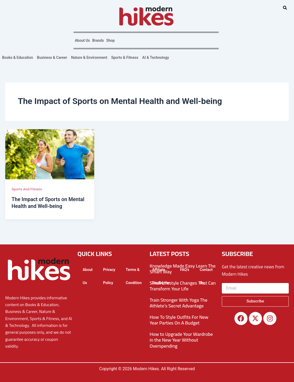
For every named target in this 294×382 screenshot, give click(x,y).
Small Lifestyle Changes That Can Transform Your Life (183, 285)
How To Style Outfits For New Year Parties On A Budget (179, 319)
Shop (110, 40)
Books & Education (17, 57)
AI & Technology (155, 57)
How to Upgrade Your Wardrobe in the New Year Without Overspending (181, 339)
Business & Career (52, 57)
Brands (98, 40)
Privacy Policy (109, 276)
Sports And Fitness (27, 189)
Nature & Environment (89, 57)
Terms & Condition (134, 276)
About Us (82, 40)
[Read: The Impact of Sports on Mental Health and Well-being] (49, 154)
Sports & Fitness (124, 57)
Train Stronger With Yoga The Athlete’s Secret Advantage (178, 302)
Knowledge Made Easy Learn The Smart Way (183, 268)
